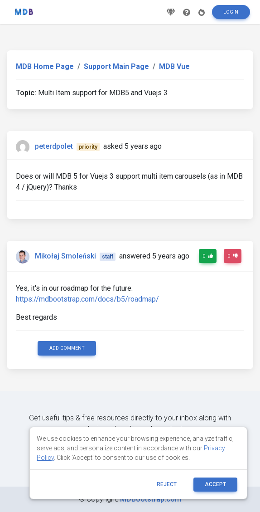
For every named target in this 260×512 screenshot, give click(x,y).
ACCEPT (215, 484)
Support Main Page (116, 66)
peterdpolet (54, 146)
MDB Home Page (45, 66)
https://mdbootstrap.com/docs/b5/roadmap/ (87, 299)
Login (230, 12)
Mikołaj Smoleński (65, 256)
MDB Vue (174, 66)
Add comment (67, 348)
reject (167, 484)
